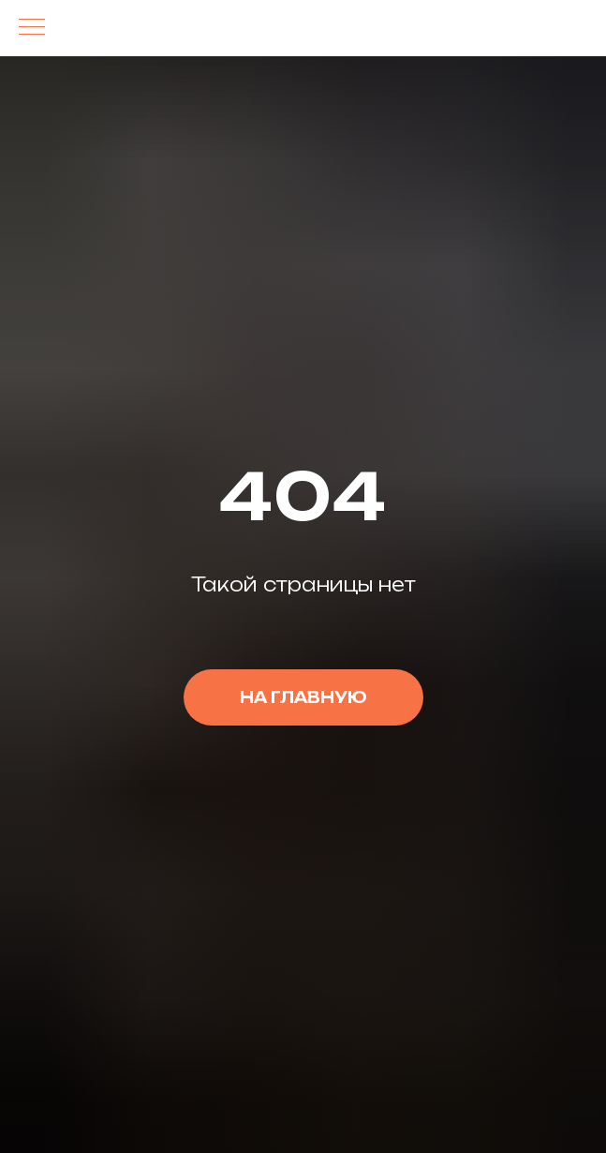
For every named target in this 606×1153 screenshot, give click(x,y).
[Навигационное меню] (32, 28)
